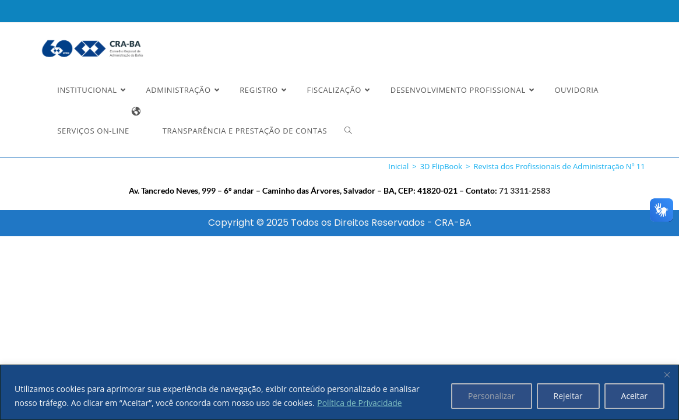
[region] (339, 392)
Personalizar (491, 395)
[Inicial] (398, 166)
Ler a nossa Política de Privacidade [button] (90, 19)
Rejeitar (568, 395)
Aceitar (634, 395)
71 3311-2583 (524, 190)
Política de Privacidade (359, 402)
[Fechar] (667, 375)
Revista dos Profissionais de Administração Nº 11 (559, 166)
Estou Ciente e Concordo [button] (604, 21)
